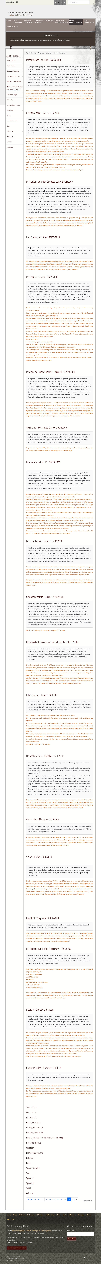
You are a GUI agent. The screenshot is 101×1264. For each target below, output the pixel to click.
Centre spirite (11, 61)
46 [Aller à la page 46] (39, 1195)
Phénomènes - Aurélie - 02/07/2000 (43, 55)
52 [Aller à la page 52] (62, 1195)
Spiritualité (10, 132)
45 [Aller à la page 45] (35, 1195)
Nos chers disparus (12, 90)
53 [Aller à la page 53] (65, 1195)
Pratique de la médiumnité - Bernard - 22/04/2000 (50, 367)
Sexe (8, 122)
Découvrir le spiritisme (17, 1243)
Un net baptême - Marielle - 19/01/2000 (44, 751)
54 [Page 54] (69, 1195)
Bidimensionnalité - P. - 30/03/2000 (43, 458)
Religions (10, 106)
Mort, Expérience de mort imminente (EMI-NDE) (44, 1133)
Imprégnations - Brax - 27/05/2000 (43, 233)
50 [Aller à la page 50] (54, 1195)
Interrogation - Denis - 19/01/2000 (42, 691)
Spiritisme (10, 127)
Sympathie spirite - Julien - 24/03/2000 (45, 592)
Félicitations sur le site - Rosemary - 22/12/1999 (48, 944)
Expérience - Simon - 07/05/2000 (42, 272)
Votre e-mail (71, 1226)
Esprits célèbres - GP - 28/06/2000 (42, 108)
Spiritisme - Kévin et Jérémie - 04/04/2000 (46, 423)
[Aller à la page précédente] (31, 1195)
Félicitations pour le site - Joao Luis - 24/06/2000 (49, 177)
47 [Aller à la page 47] (42, 1195)
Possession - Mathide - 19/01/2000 (42, 815)
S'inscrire (71, 1234)
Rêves (9, 111)
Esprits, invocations (13, 67)
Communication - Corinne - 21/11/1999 (43, 1064)
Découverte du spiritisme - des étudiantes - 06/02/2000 (52, 638)
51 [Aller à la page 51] (58, 1195)
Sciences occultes (12, 116)
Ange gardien (11, 56)
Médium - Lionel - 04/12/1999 (40, 1005)
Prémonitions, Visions (13, 101)
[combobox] (78, 2)
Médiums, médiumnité (14, 77)
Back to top (89, 1253)
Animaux (10, 143)
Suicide (9, 137)
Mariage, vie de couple (14, 72)
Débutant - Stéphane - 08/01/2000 (42, 914)
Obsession (10, 95)
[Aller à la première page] (28, 1195)
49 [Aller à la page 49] (50, 1195)
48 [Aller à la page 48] (46, 1195)
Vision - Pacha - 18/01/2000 (39, 852)
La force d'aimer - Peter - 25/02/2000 (44, 537)
